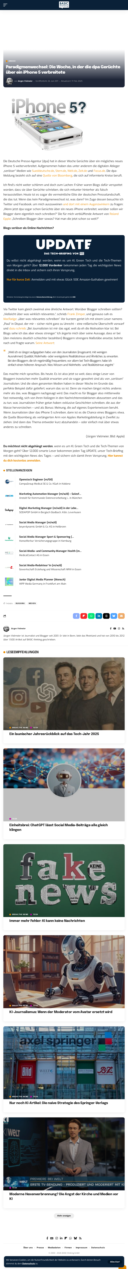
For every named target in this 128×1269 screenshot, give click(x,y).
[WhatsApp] (70, 1238)
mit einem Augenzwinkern (92, 204)
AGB (73, 297)
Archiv (12, 61)
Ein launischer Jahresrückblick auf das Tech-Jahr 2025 (54, 734)
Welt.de (72, 171)
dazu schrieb (17, 328)
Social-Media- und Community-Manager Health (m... (50, 551)
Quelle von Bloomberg (57, 175)
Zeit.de (82, 171)
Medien (32, 603)
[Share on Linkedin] (98, 616)
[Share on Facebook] (76, 616)
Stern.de (60, 171)
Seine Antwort (45, 343)
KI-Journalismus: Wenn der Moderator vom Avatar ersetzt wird (60, 1012)
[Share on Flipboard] (83, 616)
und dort (68, 204)
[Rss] (123, 629)
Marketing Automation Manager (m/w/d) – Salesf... (50, 494)
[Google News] (51, 1238)
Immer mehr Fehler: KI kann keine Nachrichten (47, 921)
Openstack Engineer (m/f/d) (36, 479)
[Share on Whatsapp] (91, 616)
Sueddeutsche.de (43, 171)
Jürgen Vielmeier (25, 81)
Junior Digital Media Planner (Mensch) (42, 579)
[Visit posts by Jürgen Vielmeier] (9, 81)
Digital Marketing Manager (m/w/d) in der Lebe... (48, 508)
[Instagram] (119, 629)
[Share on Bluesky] (113, 616)
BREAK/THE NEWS (20, 728)
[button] (115, 1262)
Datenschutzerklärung (44, 297)
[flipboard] (66, 1238)
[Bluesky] (75, 1238)
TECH (35, 728)
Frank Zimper (76, 314)
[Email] (121, 616)
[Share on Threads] (106, 616)
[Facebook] (111, 629)
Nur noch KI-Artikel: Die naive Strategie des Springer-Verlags (58, 1103)
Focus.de (99, 171)
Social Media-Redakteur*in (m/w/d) (40, 565)
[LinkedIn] (61, 1238)
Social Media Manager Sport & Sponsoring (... (46, 536)
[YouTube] (114, 629)
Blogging (20, 603)
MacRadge (10, 319)
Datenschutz (28, 1263)
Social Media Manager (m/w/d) (38, 522)
